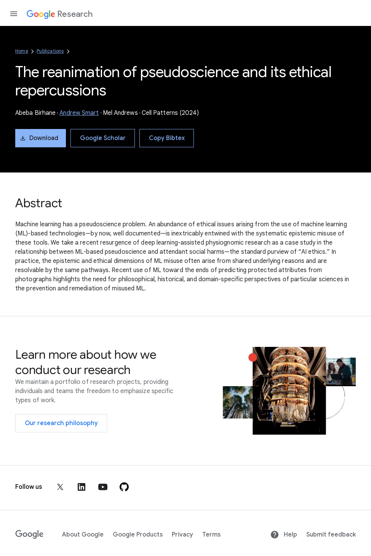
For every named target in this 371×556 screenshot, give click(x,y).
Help (283, 534)
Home (21, 51)
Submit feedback (331, 534)
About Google (83, 534)
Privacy (182, 534)
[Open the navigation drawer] (14, 14)
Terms (211, 534)
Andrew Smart (79, 113)
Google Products (138, 534)
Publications (50, 51)
